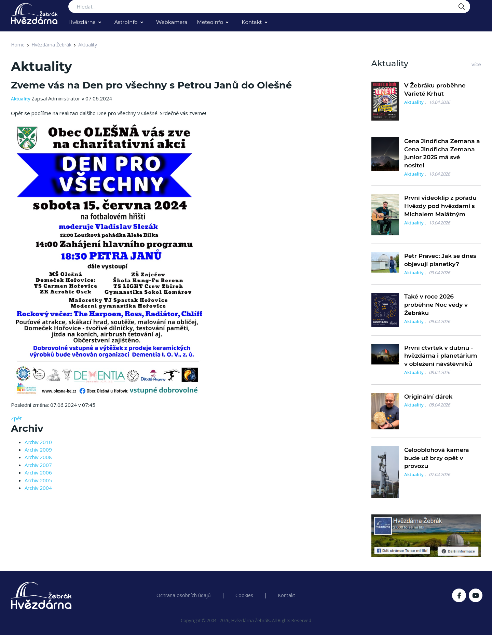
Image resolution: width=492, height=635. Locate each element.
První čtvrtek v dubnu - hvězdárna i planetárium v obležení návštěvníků (440, 356)
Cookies (244, 595)
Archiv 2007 (38, 464)
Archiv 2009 (38, 449)
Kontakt (252, 22)
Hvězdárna (82, 22)
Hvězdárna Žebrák (51, 44)
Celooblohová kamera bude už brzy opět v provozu (436, 458)
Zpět (16, 418)
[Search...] (269, 6)
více (476, 64)
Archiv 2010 (38, 442)
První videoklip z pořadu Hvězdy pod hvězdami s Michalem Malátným (440, 206)
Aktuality (87, 44)
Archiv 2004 (38, 487)
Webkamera (172, 22)
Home (18, 44)
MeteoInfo (210, 22)
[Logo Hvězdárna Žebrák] (34, 13)
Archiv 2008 (38, 457)
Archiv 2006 (38, 472)
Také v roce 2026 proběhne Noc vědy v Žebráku (436, 304)
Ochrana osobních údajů (183, 595)
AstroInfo (125, 22)
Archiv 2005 (38, 480)
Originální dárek (428, 396)
